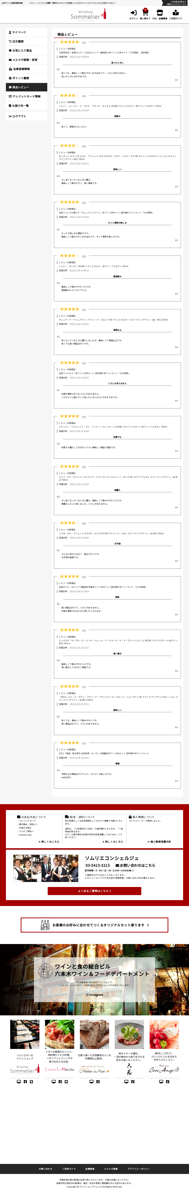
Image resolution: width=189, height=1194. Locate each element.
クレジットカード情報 (25, 96)
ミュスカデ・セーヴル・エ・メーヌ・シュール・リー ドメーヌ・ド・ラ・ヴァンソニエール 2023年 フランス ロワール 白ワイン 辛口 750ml (118, 642)
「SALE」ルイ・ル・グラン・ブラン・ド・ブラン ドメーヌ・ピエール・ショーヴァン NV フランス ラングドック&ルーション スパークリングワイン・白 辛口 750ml (118, 698)
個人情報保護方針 (159, 841)
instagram (94, 995)
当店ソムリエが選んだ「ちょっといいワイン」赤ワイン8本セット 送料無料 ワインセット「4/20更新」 (106, 212)
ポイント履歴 (19, 78)
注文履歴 (16, 41)
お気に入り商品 (20, 50)
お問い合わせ (45, 1168)
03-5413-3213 (98, 865)
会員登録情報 (19, 69)
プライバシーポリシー (138, 1168)
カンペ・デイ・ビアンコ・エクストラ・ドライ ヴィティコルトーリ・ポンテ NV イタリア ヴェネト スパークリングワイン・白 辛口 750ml (118, 478)
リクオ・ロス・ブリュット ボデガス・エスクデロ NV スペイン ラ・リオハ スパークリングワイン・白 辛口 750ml (111, 533)
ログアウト (17, 116)
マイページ (17, 32)
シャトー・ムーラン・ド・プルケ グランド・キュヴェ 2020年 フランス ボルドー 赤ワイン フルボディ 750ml (110, 105)
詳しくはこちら (49, 841)
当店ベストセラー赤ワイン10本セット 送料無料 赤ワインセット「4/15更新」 (95, 373)
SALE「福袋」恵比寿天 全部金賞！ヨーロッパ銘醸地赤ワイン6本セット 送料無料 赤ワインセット (104, 753)
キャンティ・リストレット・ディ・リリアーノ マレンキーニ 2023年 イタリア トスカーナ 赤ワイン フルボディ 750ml (113, 426)
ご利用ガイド (69, 1168)
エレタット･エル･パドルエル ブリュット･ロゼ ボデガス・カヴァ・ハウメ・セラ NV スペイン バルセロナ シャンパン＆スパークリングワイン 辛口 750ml (117, 158)
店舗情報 (89, 1168)
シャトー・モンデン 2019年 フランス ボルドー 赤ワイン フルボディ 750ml (93, 266)
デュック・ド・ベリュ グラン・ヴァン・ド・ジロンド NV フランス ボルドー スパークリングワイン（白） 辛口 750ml (113, 319)
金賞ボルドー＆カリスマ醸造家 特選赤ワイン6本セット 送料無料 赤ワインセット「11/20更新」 (103, 586)
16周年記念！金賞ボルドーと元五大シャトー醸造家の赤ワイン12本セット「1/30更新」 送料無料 (104, 52)
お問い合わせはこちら (135, 865)
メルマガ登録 (111, 1168)
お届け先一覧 (19, 105)
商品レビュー (19, 87)
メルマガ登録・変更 (23, 60)
